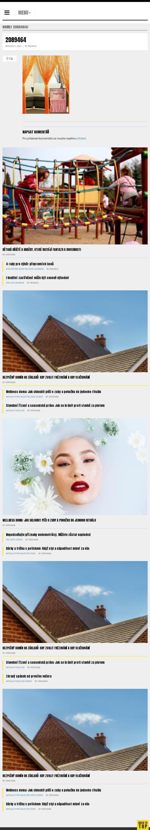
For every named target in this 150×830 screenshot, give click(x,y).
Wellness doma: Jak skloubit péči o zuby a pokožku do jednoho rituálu (53, 391)
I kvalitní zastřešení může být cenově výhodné (37, 277)
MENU (23, 13)
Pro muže (19, 269)
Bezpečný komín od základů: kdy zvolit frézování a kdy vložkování (46, 377)
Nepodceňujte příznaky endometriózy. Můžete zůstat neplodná (48, 534)
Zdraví (39, 397)
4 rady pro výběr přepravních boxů (30, 264)
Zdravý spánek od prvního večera (28, 676)
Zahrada (39, 269)
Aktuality (11, 397)
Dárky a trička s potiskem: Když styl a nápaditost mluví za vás (47, 548)
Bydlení (10, 269)
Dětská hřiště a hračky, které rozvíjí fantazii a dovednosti (42, 249)
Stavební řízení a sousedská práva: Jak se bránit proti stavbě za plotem (55, 405)
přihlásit (81, 138)
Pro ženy (29, 269)
